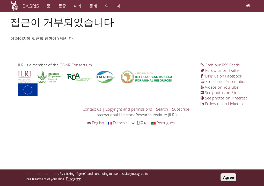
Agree (228, 178)
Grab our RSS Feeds (220, 64)
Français (117, 122)
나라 (78, 5)
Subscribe (180, 109)
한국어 (139, 122)
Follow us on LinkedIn (222, 103)
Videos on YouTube (219, 87)
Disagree (73, 179)
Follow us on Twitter (220, 70)
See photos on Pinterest (224, 97)
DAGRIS (30, 6)
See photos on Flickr (220, 92)
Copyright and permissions (128, 109)
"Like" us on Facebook (221, 76)
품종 (62, 5)
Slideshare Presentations (224, 81)
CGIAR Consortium (76, 64)
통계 (93, 5)
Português (163, 122)
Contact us (92, 109)
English (95, 122)
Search (162, 109)
